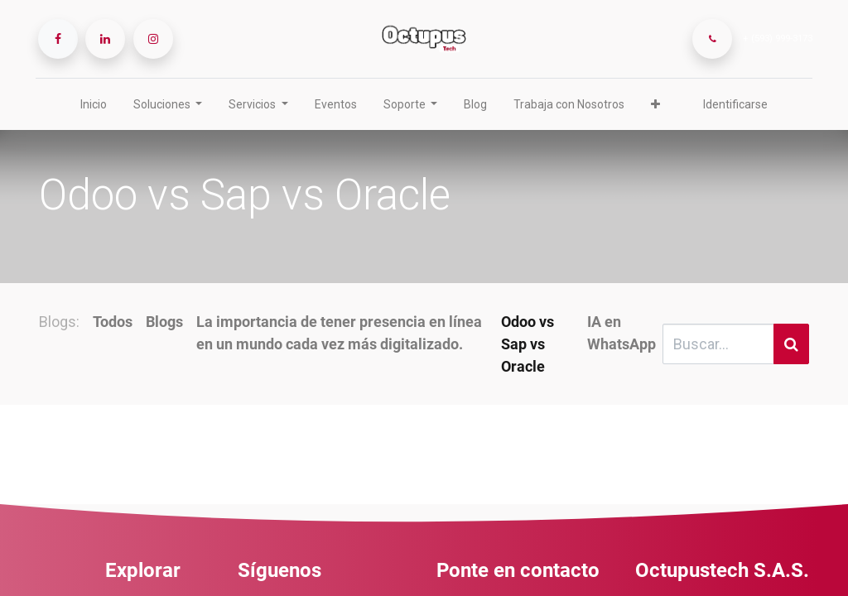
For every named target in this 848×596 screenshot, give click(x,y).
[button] (655, 104)
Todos (112, 321)
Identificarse (735, 104)
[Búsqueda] (791, 344)
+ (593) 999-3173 (774, 38)
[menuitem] (93, 104)
